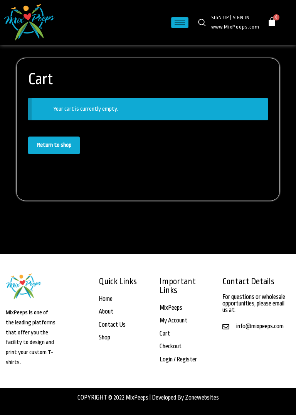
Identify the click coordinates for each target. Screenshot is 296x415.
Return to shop (54, 145)
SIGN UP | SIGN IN (230, 17)
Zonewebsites (202, 397)
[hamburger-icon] (179, 22)
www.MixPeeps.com (235, 27)
